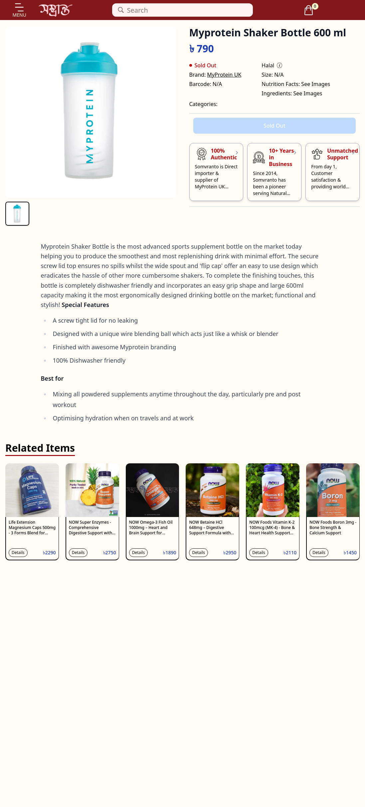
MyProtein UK (224, 74)
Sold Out (274, 125)
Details (18, 552)
